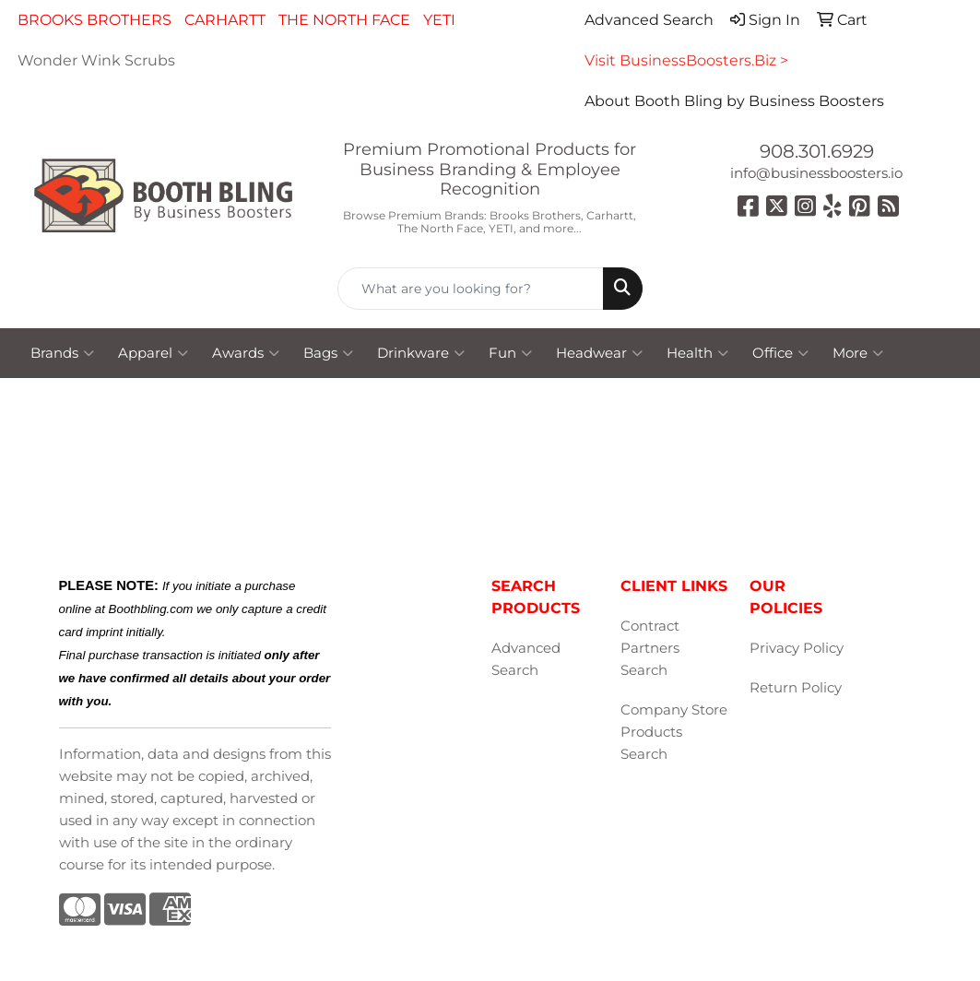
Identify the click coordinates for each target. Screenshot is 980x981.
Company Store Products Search (673, 732)
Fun (510, 353)
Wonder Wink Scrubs (96, 60)
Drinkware (421, 353)
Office (780, 353)
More (857, 353)
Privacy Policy (797, 648)
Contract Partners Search (649, 648)
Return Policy (796, 688)
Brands (62, 353)
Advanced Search (526, 659)
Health (697, 353)
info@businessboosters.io (816, 173)
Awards (245, 353)
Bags (328, 353)
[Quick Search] (470, 288)
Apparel (153, 353)
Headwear (599, 353)
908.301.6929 (817, 151)
